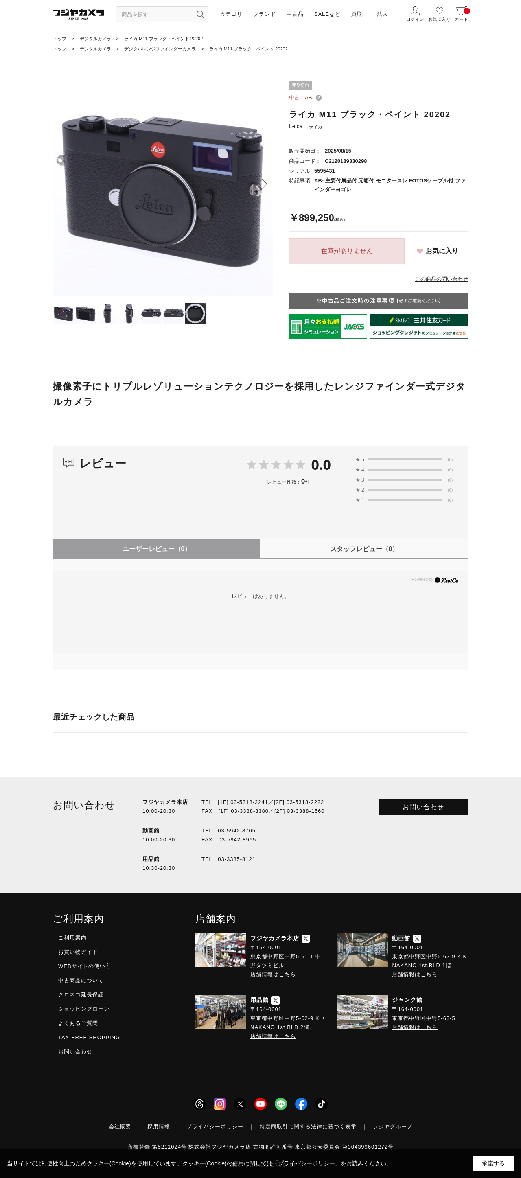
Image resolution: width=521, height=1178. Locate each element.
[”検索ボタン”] (200, 14)
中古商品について (81, 980)
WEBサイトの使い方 (84, 966)
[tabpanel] (163, 186)
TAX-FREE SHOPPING (89, 1037)
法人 (382, 14)
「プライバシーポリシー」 (306, 1163)
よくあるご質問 (78, 1023)
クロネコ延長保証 (81, 995)
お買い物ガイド (78, 952)
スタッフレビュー (364, 548)
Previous (61, 184)
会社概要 (120, 1126)
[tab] (63, 313)
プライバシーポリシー (214, 1126)
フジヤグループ (393, 1126)
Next (264, 184)
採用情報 (158, 1126)
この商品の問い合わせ (441, 279)
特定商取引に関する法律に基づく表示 (308, 1126)
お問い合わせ (423, 807)
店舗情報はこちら (273, 974)
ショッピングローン (83, 1009)
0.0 (321, 464)
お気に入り (442, 250)
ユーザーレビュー (157, 548)
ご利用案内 (72, 938)
